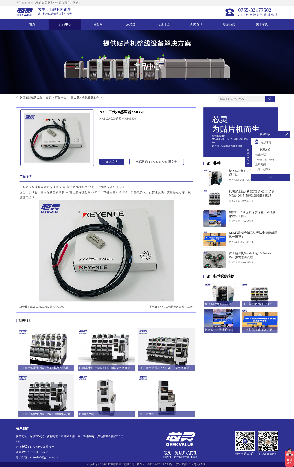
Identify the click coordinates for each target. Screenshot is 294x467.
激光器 (130, 24)
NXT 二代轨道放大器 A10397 (176, 306)
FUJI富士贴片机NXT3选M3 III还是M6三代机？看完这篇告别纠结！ (251, 193)
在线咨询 (112, 161)
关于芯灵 (262, 24)
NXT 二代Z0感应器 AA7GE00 (47, 306)
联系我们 (229, 24)
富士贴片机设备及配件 (85, 97)
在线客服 (263, 141)
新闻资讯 (196, 24)
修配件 (97, 24)
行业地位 (164, 24)
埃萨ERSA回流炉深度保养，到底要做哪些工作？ (252, 214)
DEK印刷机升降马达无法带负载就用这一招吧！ (253, 234)
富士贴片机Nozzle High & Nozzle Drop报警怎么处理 (250, 255)
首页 (32, 24)
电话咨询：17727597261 (156, 161)
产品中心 (65, 24)
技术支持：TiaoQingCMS (190, 464)
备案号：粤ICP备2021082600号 (154, 464)
